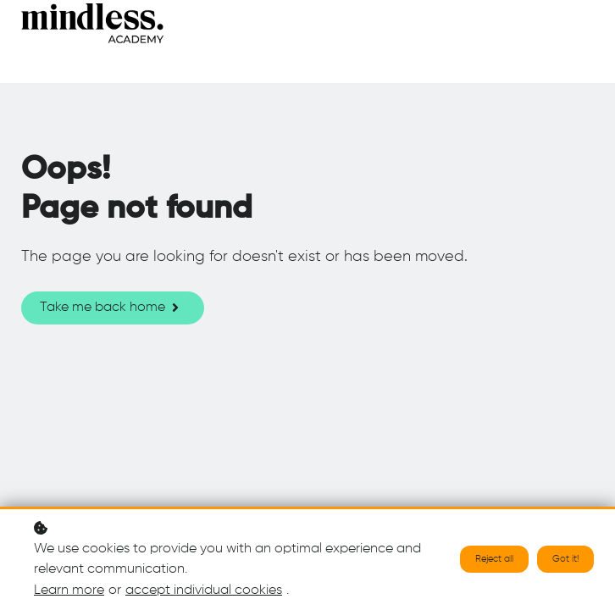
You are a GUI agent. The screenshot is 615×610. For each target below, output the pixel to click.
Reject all (494, 560)
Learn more (69, 591)
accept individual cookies (203, 591)
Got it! (565, 560)
